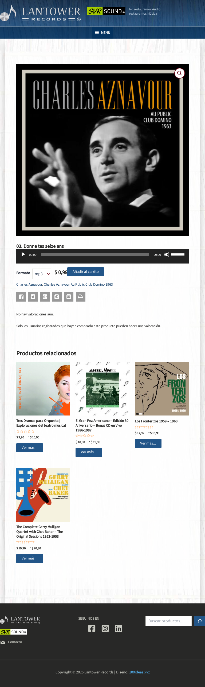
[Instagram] (105, 628)
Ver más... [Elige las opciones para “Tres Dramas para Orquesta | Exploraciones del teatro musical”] (30, 447)
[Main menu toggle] (102, 33)
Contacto (11, 641)
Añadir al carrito (86, 271)
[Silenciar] (166, 254)
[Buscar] (199, 621)
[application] (102, 258)
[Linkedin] (119, 628)
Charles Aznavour (29, 284)
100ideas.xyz (139, 672)
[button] (179, 73)
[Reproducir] (23, 254)
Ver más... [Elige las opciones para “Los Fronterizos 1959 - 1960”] (148, 443)
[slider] (95, 254)
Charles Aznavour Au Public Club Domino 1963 (78, 284)
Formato (23, 273)
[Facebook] (92, 628)
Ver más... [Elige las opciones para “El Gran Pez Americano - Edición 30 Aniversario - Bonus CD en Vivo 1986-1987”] (89, 452)
